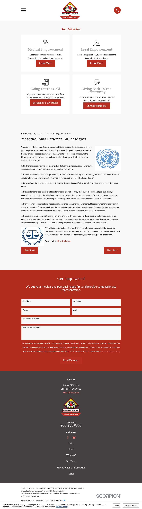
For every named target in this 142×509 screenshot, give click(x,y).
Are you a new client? (31, 319)
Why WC (71, 455)
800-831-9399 (71, 426)
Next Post (112, 250)
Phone (25, 310)
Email (75, 310)
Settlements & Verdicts (45, 102)
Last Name (77, 301)
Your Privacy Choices (55, 500)
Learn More (45, 63)
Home (71, 448)
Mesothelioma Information (71, 467)
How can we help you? (31, 327)
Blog (71, 473)
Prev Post (30, 250)
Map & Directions (71, 392)
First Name (27, 301)
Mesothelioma (63, 241)
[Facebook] (67, 437)
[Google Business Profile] (74, 437)
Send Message (71, 360)
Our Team (71, 461)
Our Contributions (96, 105)
